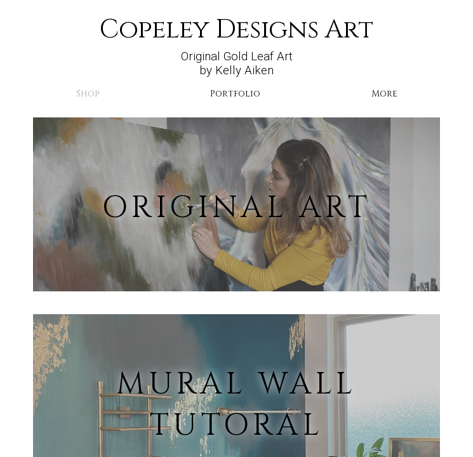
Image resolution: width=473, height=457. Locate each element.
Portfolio (235, 94)
